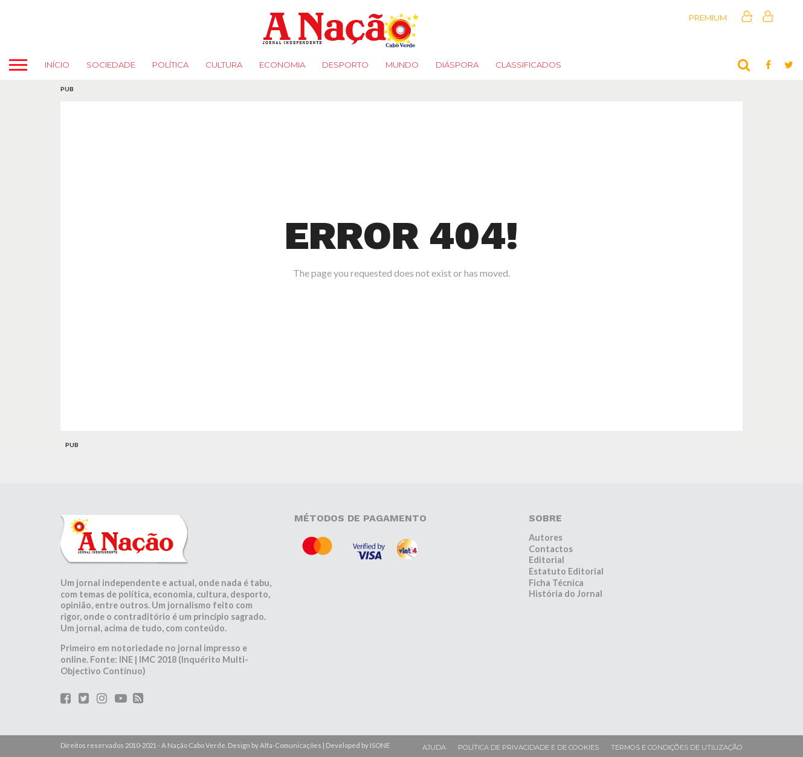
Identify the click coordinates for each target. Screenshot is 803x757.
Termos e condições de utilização (677, 747)
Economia (282, 64)
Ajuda (434, 747)
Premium (708, 17)
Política (170, 64)
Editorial (546, 560)
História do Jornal (565, 593)
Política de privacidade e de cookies (528, 747)
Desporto (345, 64)
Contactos (551, 549)
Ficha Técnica (556, 583)
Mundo (402, 64)
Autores (546, 537)
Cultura (223, 64)
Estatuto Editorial (566, 571)
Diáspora (457, 64)
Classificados (528, 64)
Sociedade (110, 64)
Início (57, 64)
